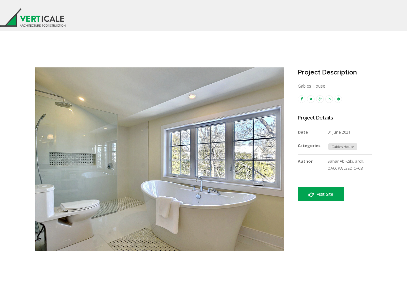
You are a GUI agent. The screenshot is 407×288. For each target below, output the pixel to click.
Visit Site (320, 194)
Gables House (342, 146)
